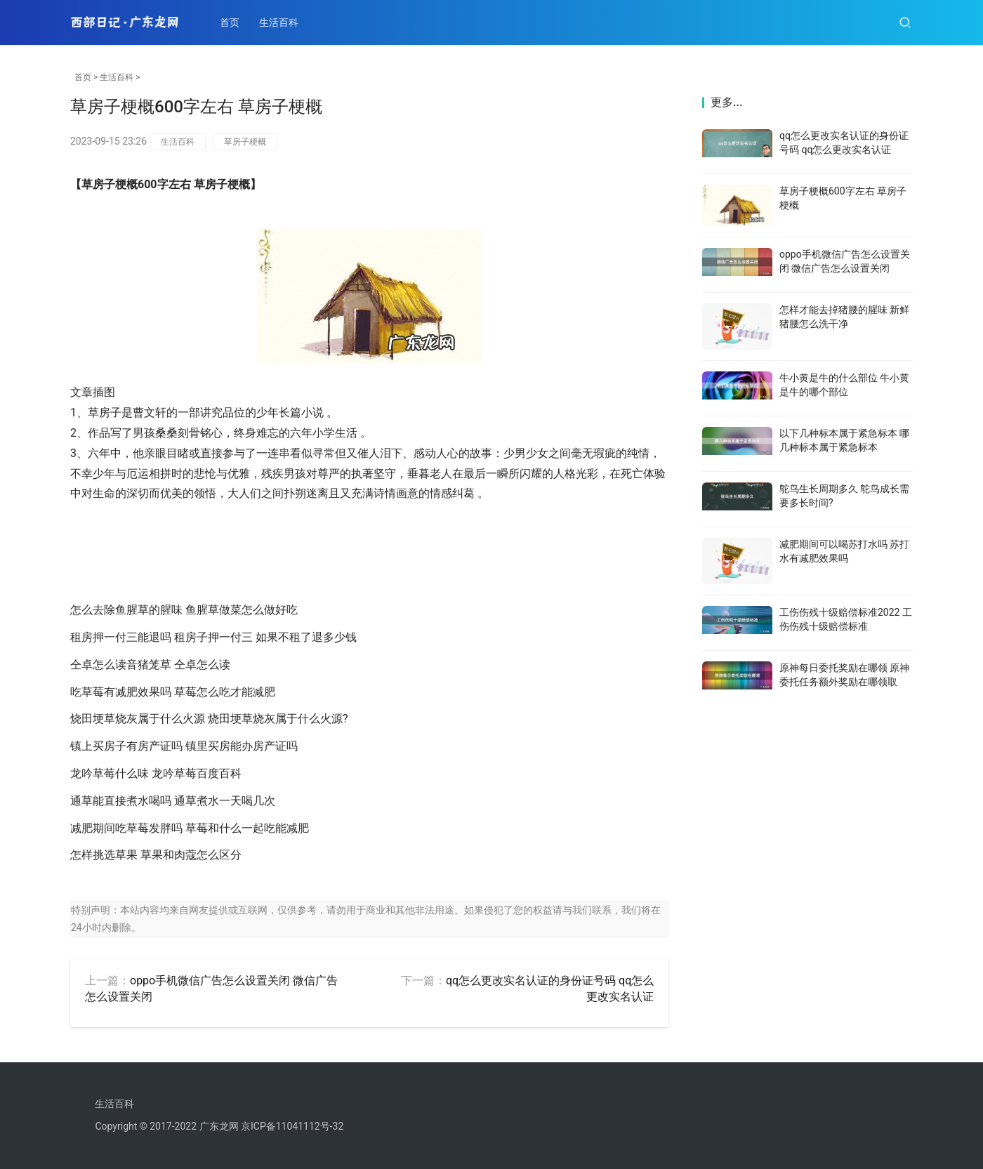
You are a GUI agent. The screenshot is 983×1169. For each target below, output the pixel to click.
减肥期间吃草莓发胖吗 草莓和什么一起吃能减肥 (189, 828)
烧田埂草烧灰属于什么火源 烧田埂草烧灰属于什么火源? (209, 718)
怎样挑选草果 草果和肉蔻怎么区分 (156, 854)
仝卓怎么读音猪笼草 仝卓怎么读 (150, 664)
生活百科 (279, 22)
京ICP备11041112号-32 (292, 1126)
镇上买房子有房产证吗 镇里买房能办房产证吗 (184, 746)
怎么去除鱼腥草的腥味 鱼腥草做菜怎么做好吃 (184, 609)
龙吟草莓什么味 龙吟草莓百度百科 (156, 773)
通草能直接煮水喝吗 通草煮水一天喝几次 (172, 800)
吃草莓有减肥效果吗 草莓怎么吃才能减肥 (172, 692)
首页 (230, 22)
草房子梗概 (245, 142)
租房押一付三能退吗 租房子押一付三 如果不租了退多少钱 (213, 637)
